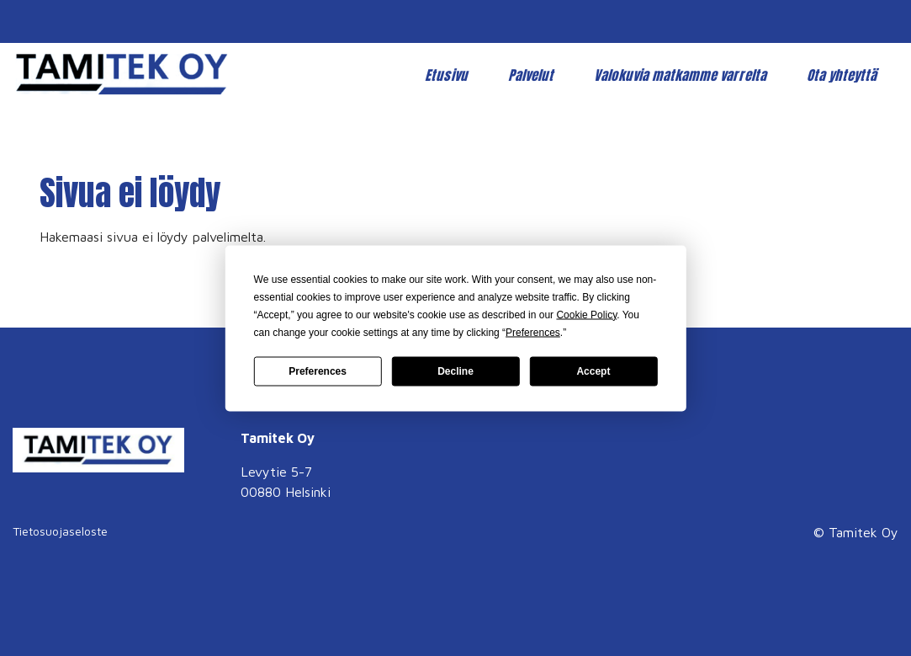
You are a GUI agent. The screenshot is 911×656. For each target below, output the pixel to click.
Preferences (318, 371)
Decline (455, 371)
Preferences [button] (533, 332)
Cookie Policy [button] (586, 314)
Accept (593, 371)
